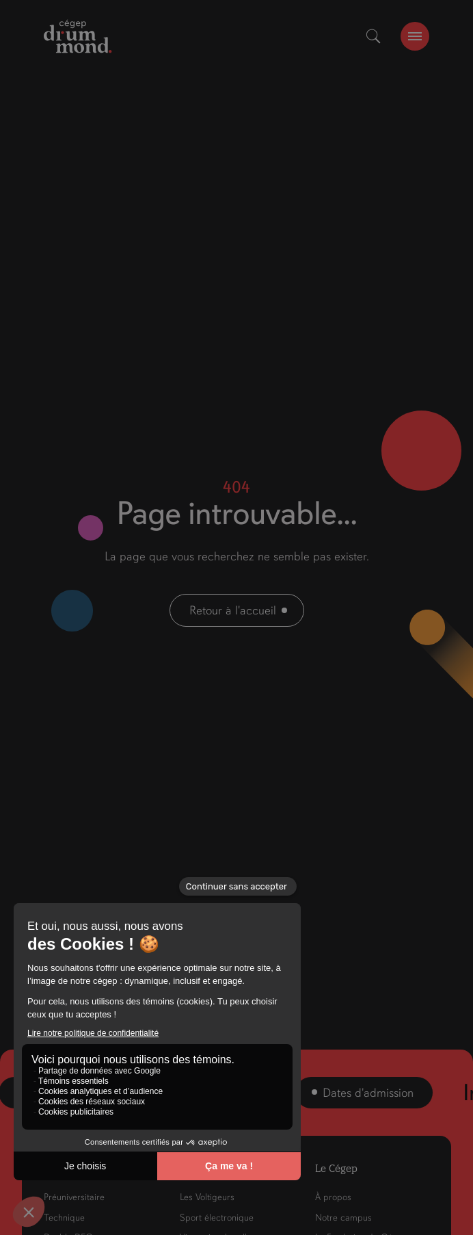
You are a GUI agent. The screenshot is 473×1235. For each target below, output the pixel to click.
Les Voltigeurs (207, 1197)
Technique (64, 1217)
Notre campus (343, 1217)
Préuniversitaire (74, 1197)
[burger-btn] (415, 36)
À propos (333, 1197)
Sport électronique (217, 1217)
